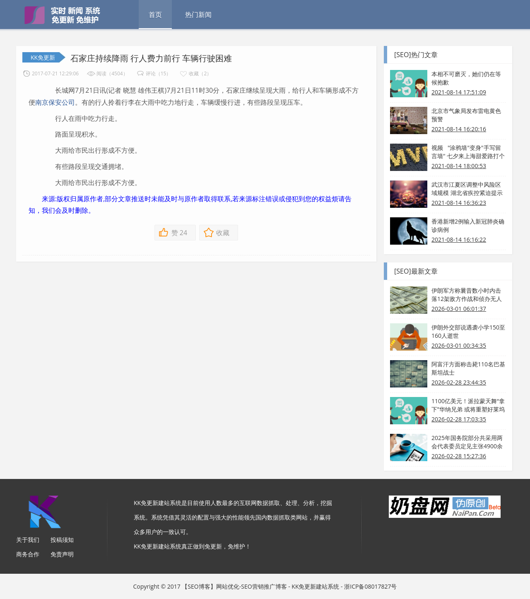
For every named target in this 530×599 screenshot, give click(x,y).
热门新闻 (198, 14)
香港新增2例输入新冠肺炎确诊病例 (467, 225)
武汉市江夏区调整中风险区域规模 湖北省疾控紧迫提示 (467, 188)
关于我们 (27, 540)
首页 (155, 14)
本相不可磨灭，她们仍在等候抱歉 (466, 78)
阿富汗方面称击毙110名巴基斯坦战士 (468, 368)
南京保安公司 (55, 102)
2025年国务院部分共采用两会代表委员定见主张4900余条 (467, 442)
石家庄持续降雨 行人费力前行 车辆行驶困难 (151, 58)
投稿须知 (62, 540)
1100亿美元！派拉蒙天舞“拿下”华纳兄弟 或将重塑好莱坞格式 (468, 405)
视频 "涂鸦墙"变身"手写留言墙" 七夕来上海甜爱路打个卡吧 (468, 152)
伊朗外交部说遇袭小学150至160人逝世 (468, 331)
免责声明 (62, 554)
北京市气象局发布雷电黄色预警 (466, 115)
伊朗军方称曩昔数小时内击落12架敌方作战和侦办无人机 (466, 294)
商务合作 (27, 554)
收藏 (222, 232)
